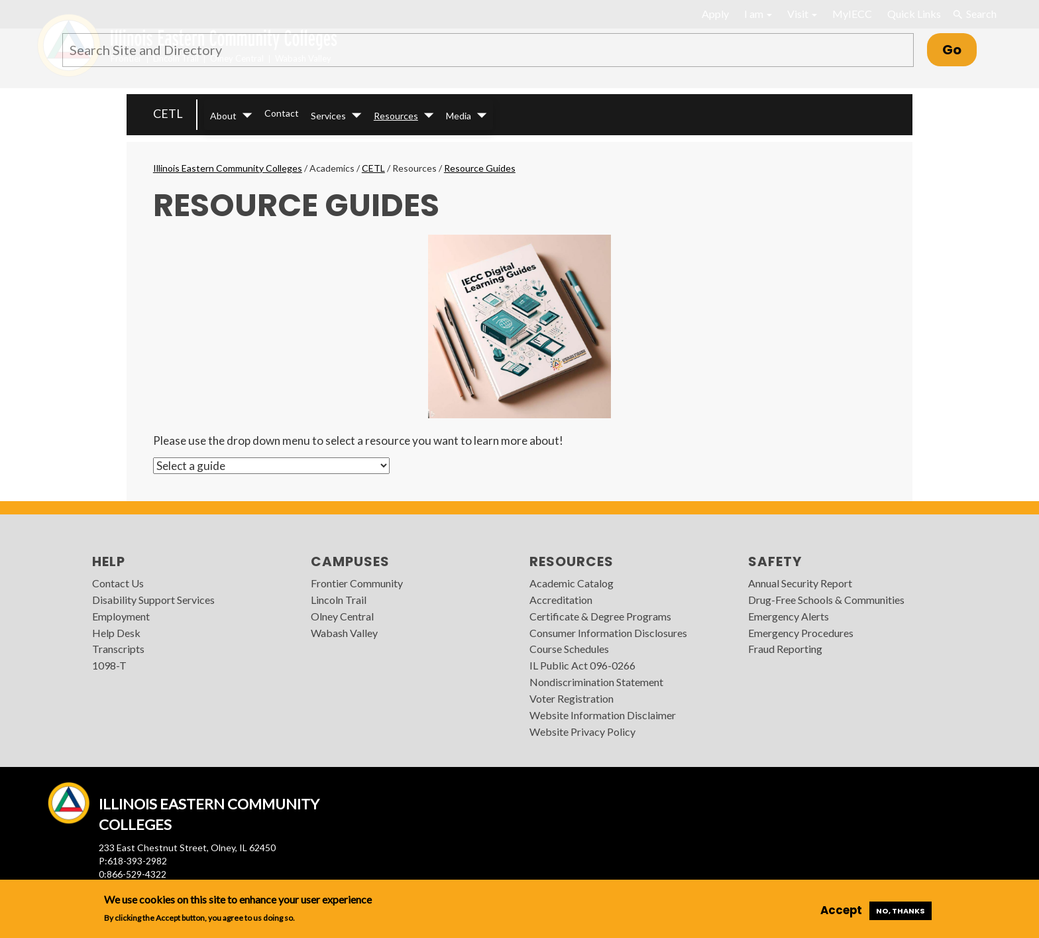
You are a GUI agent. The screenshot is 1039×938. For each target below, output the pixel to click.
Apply (715, 13)
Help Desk (116, 632)
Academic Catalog (571, 583)
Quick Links (914, 13)
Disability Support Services (153, 599)
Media (458, 115)
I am (758, 13)
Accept (841, 910)
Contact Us (118, 583)
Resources (396, 115)
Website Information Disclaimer (602, 715)
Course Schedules (569, 648)
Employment (121, 616)
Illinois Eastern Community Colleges (227, 168)
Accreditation (560, 599)
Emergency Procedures (800, 632)
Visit (802, 13)
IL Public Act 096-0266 (582, 665)
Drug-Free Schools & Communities (826, 599)
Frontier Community (357, 583)
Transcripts (118, 648)
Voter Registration (571, 698)
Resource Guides (480, 168)
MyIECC (852, 13)
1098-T (109, 665)
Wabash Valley (344, 632)
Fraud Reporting (785, 648)
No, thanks (900, 911)
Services (328, 115)
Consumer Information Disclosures (608, 632)
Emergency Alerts (788, 616)
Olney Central (342, 616)
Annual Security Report (800, 583)
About (223, 115)
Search (974, 14)
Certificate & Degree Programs (600, 616)
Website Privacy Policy (582, 731)
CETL (168, 113)
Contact (281, 113)
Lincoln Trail (338, 599)
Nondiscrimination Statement (596, 681)
